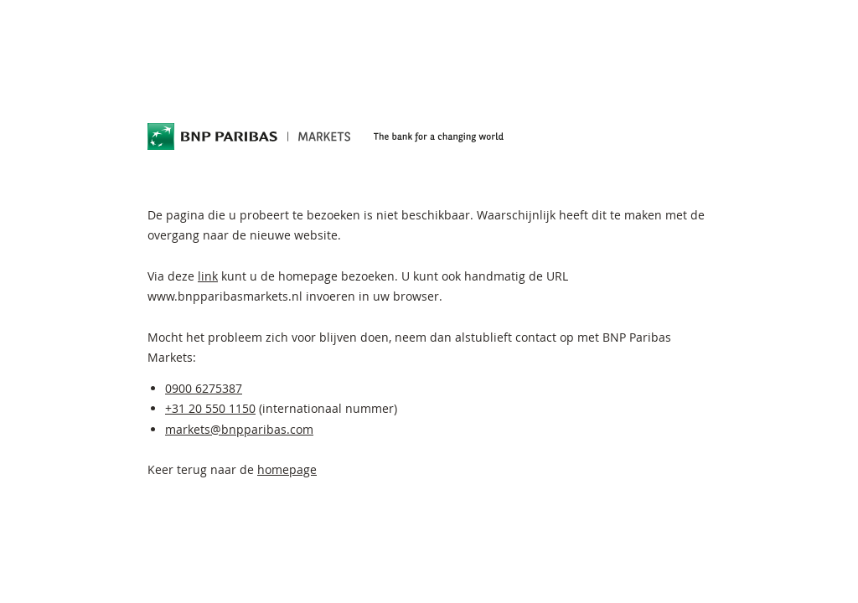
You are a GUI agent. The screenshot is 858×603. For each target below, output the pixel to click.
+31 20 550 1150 (210, 408)
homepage (287, 469)
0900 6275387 (203, 388)
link (208, 276)
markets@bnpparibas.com (239, 429)
